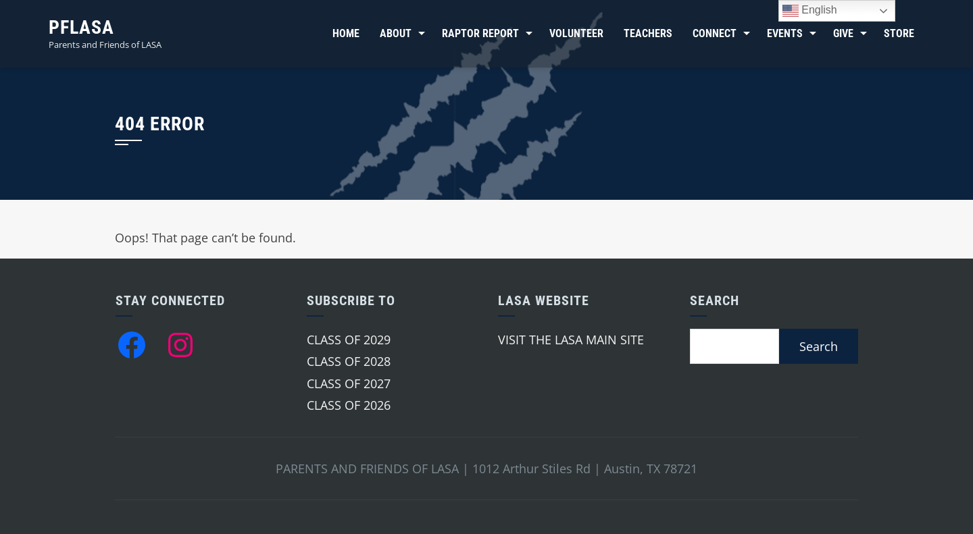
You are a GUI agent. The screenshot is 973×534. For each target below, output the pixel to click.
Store (899, 33)
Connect (715, 33)
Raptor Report (480, 33)
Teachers (648, 33)
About (395, 33)
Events (785, 33)
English (809, 11)
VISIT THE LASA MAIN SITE (571, 339)
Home (345, 33)
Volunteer (576, 33)
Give (843, 33)
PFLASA (81, 27)
